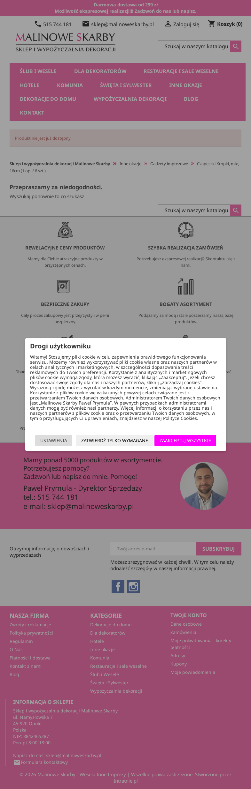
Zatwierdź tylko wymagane (114, 440)
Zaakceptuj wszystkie (185, 440)
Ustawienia (53, 440)
